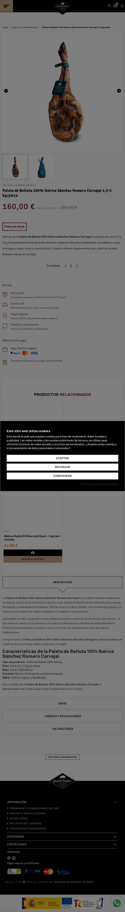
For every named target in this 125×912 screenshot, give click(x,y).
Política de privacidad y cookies (99, 484)
